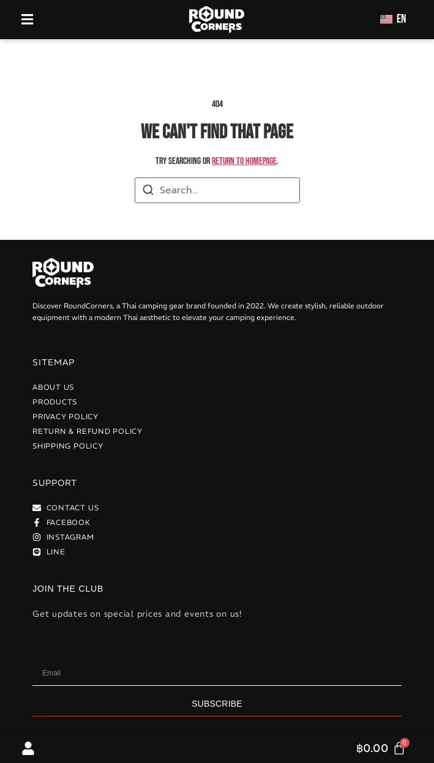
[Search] (148, 192)
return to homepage (244, 161)
